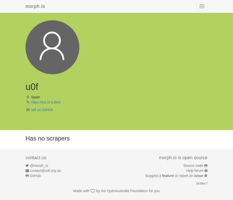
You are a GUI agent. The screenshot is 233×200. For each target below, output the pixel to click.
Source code (193, 165)
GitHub (35, 176)
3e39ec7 (201, 183)
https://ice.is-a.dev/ (46, 102)
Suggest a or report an (174, 176)
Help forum (194, 171)
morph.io (35, 6)
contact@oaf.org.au (45, 171)
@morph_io (39, 165)
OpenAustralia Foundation (127, 191)
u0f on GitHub (42, 110)
